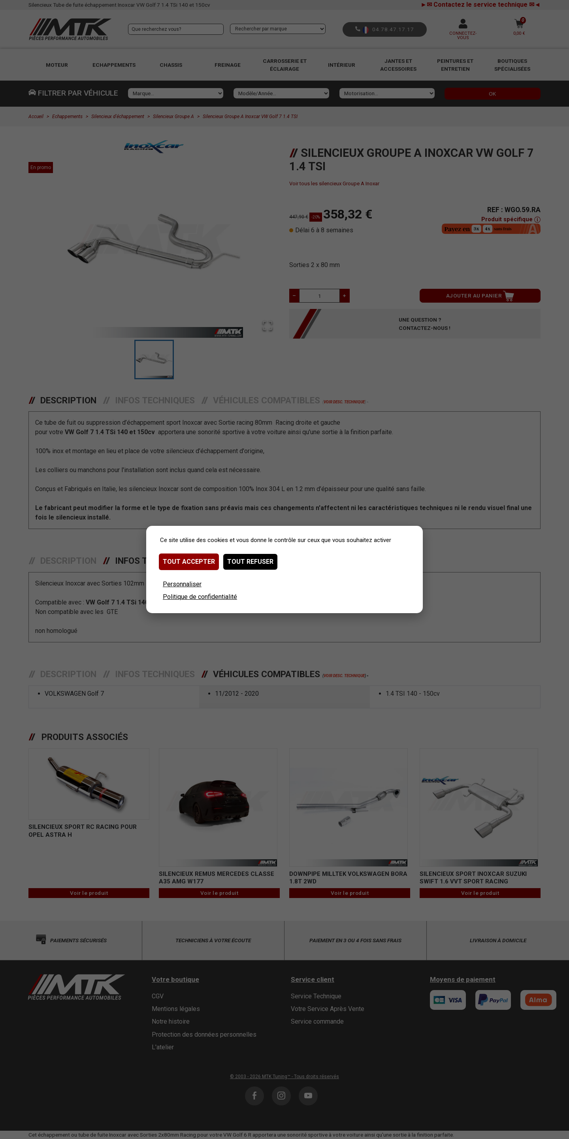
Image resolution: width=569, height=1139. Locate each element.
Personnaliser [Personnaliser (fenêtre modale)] (182, 584)
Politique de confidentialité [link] (200, 597)
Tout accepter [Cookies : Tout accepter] (189, 561)
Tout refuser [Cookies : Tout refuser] (250, 561)
